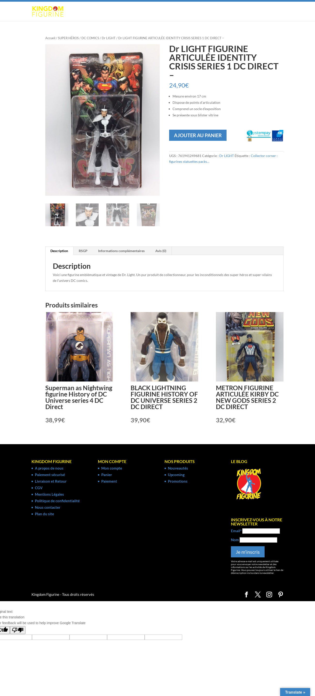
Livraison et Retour (51, 481)
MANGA (124, 11)
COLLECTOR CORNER (255, 11)
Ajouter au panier (198, 135)
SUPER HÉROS (95, 11)
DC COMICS (90, 38)
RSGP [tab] (83, 251)
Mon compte (111, 468)
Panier (106, 475)
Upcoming (176, 475)
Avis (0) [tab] (160, 251)
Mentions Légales (49, 495)
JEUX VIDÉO (151, 11)
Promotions (178, 481)
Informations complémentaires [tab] (121, 251)
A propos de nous (49, 468)
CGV (39, 488)
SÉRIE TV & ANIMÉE (211, 11)
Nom (235, 540)
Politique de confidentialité (57, 501)
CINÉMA (178, 11)
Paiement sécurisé (50, 475)
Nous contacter (47, 508)
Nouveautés (178, 468)
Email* (236, 531)
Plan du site (44, 514)
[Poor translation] (17, 631)
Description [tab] (59, 251)
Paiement (109, 481)
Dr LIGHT (109, 38)
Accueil (50, 38)
